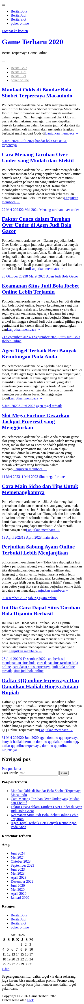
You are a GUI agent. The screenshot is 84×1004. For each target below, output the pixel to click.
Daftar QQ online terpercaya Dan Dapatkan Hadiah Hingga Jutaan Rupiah (40, 686)
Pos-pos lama (11, 769)
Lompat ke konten (15, 31)
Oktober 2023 (20, 861)
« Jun (5, 969)
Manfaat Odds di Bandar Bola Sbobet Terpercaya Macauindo (37, 93)
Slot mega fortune (52, 477)
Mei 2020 (18, 889)
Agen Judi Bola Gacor (62, 276)
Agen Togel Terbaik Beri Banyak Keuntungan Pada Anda (39, 353)
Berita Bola (19, 11)
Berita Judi (18, 15)
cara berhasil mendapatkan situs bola (33, 661)
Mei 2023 (18, 873)
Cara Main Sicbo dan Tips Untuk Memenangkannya (40, 489)
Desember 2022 (22, 881)
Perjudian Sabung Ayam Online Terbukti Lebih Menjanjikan (38, 550)
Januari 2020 (20, 897)
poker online (20, 23)
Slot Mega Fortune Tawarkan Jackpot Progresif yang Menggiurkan (35, 421)
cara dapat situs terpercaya (31, 667)
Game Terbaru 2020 (32, 42)
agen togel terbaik (49, 406)
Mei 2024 (18, 857)
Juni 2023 (18, 869)
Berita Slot (18, 19)
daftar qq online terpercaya (21, 746)
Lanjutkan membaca (62, 133)
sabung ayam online (42, 598)
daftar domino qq (65, 742)
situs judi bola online (28, 671)
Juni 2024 (18, 853)
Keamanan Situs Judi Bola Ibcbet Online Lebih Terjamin (40, 289)
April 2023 (18, 877)
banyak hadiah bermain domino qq (27, 742)
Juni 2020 (18, 885)
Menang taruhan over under (59, 210)
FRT (30, 1000)
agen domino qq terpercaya (58, 737)
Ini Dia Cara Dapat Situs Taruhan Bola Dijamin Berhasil (41, 610)
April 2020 (18, 893)
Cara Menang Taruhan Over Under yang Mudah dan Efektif (38, 157)
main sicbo (50, 537)
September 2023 (22, 865)
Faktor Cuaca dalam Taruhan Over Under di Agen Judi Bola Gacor (36, 225)
